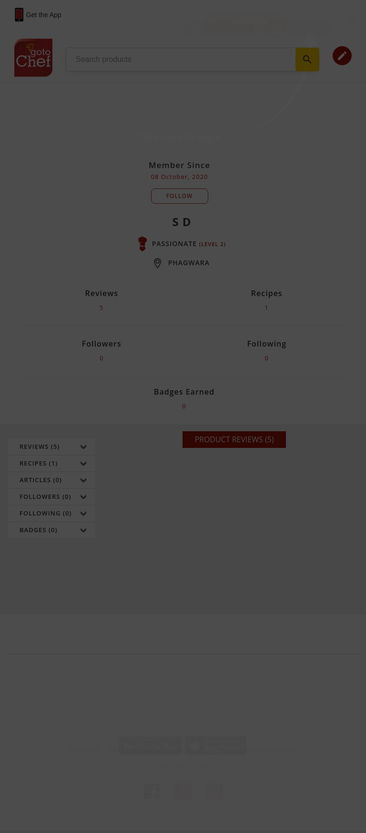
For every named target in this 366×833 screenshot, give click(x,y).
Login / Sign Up (250, 21)
